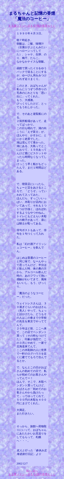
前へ (29, 470)
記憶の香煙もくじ (45, 25)
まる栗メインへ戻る (20, 25)
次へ (35, 470)
